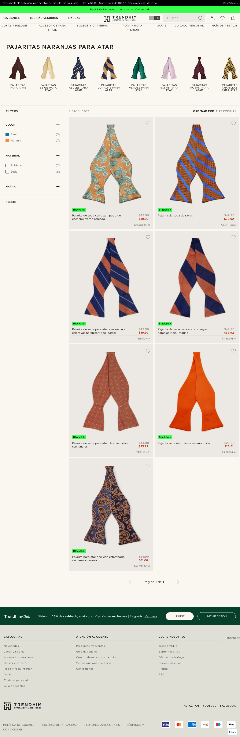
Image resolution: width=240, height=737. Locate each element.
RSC (162, 674)
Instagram (190, 705)
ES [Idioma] (157, 18)
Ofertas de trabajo (171, 657)
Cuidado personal (16, 680)
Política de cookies (19, 724)
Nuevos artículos (170, 663)
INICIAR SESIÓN (217, 616)
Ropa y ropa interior (18, 669)
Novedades (11, 18)
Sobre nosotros (169, 651)
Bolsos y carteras (16, 663)
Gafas (7, 674)
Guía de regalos (14, 686)
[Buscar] (184, 18)
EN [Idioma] (151, 18)
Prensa (163, 669)
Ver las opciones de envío (142, 3)
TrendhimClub (168, 646)
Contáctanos (230, 3)
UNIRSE (180, 616)
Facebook (228, 705)
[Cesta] (232, 18)
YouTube (210, 705)
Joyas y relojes (14, 651)
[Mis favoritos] (222, 18)
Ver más (150, 616)
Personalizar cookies (102, 725)
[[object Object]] (32, 166)
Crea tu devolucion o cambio (96, 657)
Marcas (74, 18)
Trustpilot (232, 638)
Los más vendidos (44, 18)
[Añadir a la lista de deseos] (146, 123)
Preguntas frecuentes (90, 646)
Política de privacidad (60, 724)
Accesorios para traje (18, 657)
